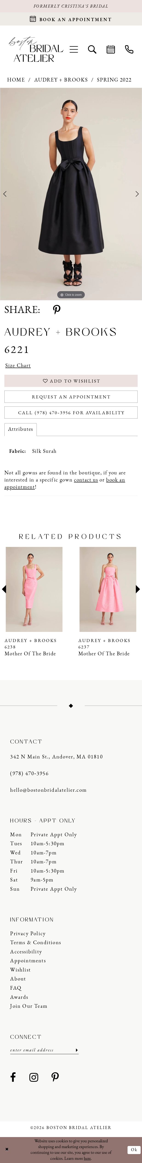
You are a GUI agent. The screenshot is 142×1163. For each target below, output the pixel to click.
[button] (73, 49)
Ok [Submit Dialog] (134, 1150)
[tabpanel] (71, 194)
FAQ (16, 988)
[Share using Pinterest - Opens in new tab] (56, 310)
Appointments (28, 961)
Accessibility (26, 952)
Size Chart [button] (18, 366)
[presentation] (34, 589)
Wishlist (20, 970)
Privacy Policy (28, 934)
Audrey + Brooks (61, 80)
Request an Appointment (71, 397)
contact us (86, 480)
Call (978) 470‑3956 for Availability (71, 413)
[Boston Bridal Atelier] (36, 49)
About (18, 979)
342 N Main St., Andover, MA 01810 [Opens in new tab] (56, 757)
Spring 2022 (114, 80)
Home (16, 80)
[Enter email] (44, 1050)
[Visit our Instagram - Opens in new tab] (34, 1078)
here (87, 1159)
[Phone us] (129, 49)
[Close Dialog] (6, 1150)
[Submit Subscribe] (76, 1050)
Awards (19, 997)
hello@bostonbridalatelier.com (48, 790)
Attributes (20, 429)
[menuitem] (73, 49)
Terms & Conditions (35, 943)
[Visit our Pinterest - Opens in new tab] (55, 1078)
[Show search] (92, 49)
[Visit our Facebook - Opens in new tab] (13, 1078)
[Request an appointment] (71, 18)
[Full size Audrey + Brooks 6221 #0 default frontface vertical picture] (71, 194)
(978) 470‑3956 (29, 774)
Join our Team (29, 1006)
